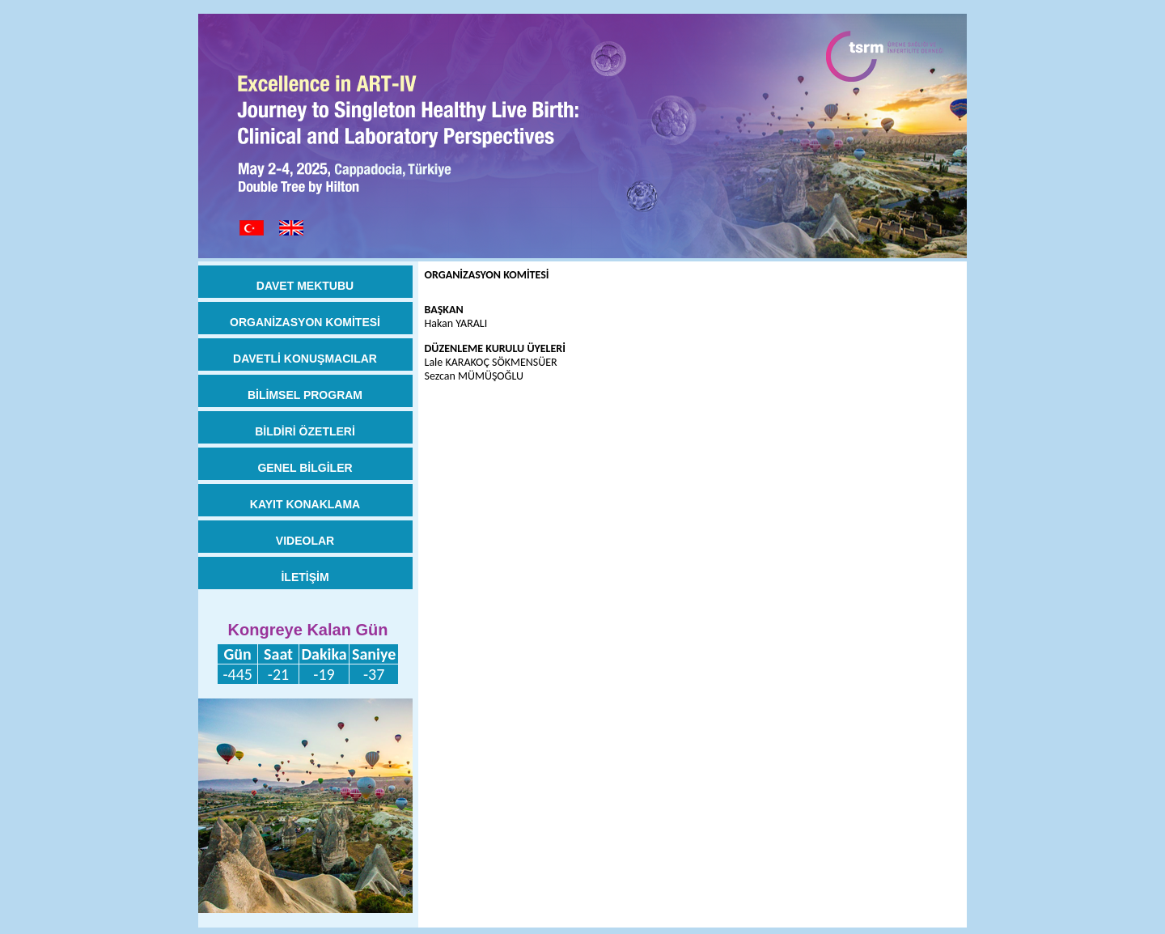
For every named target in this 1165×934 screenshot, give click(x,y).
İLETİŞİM (304, 577)
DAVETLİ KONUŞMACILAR (305, 358)
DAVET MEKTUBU (305, 285)
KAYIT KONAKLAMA (305, 504)
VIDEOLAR (305, 540)
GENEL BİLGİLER (304, 467)
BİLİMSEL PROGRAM (305, 394)
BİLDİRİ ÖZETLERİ (305, 431)
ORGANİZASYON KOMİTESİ (305, 322)
